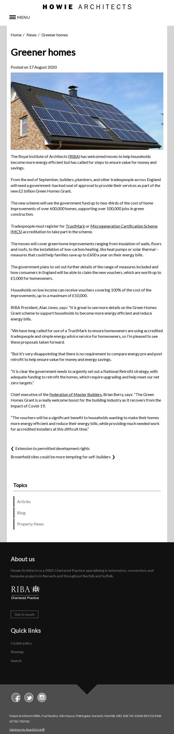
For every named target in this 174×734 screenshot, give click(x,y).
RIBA (74, 156)
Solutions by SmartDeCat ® (27, 729)
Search (16, 660)
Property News (30, 523)
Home (16, 34)
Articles (24, 501)
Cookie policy (21, 643)
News (31, 34)
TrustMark (75, 226)
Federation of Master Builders (75, 394)
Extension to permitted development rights (52, 448)
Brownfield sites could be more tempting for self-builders (61, 456)
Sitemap (17, 652)
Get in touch (24, 614)
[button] (87, 17)
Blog (21, 512)
